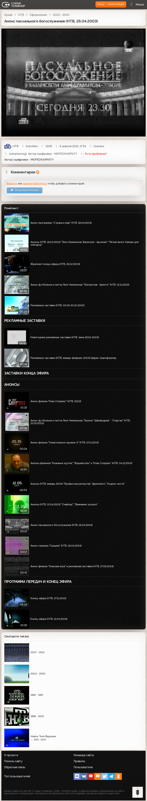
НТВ (21, 15)
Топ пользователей (17, 777)
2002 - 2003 (61, 15)
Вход (98, 4)
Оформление (38, 15)
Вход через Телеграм (26, 190)
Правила (79, 761)
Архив (8, 15)
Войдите (12, 183)
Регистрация (115, 4)
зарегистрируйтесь (34, 183)
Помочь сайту (13, 761)
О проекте (11, 755)
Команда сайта (84, 755)
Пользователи (83, 767)
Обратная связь (14, 767)
